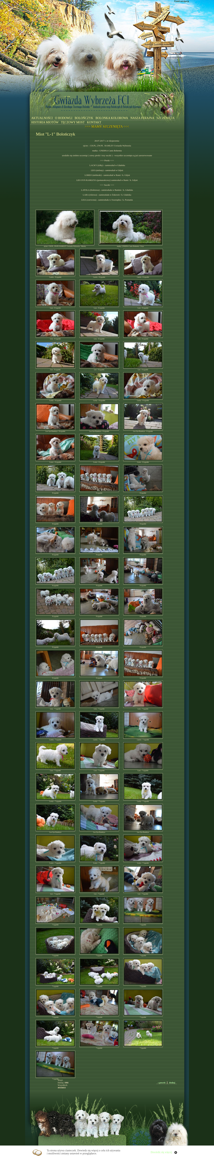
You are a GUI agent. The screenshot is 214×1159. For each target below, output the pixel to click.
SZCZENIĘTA (166, 118)
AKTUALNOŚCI (42, 118)
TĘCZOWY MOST (73, 122)
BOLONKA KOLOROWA (111, 118)
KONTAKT (94, 122)
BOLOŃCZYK (84, 118)
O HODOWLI (63, 118)
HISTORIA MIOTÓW (45, 122)
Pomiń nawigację (181, 1)
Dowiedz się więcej (161, 1152)
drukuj (172, 1082)
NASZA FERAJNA (142, 118)
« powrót (162, 1082)
